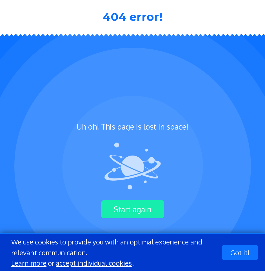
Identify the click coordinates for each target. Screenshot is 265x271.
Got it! (240, 252)
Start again (133, 209)
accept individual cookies (94, 263)
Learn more (28, 263)
